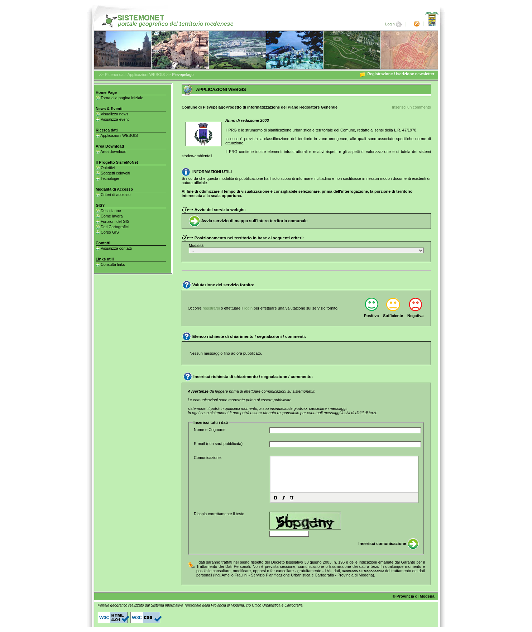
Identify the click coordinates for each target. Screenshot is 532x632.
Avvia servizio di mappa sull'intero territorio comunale (248, 221)
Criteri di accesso (113, 194)
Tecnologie (107, 178)
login (249, 308)
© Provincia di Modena (414, 596)
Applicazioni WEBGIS (117, 135)
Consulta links (110, 264)
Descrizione (108, 211)
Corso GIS (107, 232)
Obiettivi (105, 168)
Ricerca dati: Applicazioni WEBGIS (135, 74)
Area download (111, 151)
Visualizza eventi (113, 119)
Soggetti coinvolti (113, 173)
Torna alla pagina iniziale (119, 98)
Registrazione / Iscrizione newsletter (396, 74)
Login (394, 24)
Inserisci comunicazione (388, 543)
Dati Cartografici (112, 227)
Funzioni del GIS (112, 221)
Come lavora (109, 216)
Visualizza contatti (114, 248)
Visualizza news (112, 114)
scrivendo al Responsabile (363, 571)
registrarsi (212, 308)
